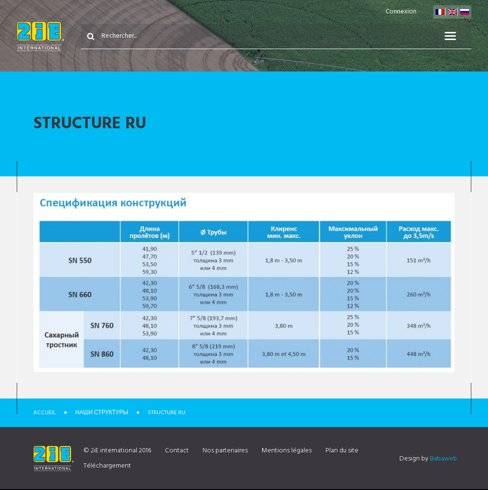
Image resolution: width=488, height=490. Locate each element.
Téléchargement (107, 465)
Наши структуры (101, 413)
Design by (428, 458)
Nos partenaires (225, 450)
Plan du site (341, 450)
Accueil (44, 413)
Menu (456, 36)
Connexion (401, 11)
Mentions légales (287, 450)
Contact (177, 450)
